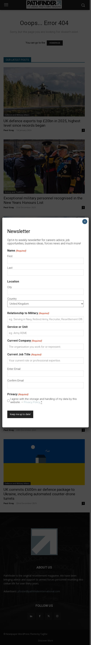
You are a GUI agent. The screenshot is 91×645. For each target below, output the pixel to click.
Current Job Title (24, 354)
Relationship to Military (28, 313)
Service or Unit (17, 327)
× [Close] (85, 222)
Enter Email (13, 369)
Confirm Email (15, 380)
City (9, 287)
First (9, 256)
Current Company (24, 340)
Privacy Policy (32, 402)
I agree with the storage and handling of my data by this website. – (43, 400)
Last (9, 267)
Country (12, 298)
